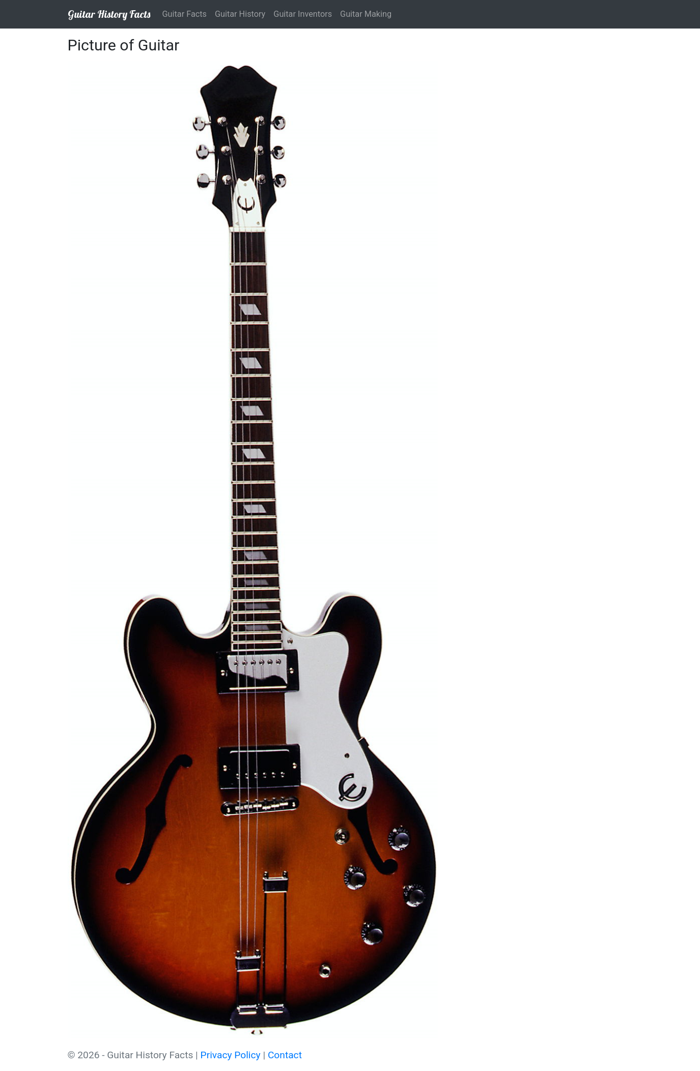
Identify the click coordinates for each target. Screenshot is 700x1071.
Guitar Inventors (302, 14)
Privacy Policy (231, 1055)
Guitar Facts (184, 14)
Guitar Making (365, 14)
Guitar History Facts (109, 14)
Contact (285, 1055)
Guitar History (240, 14)
